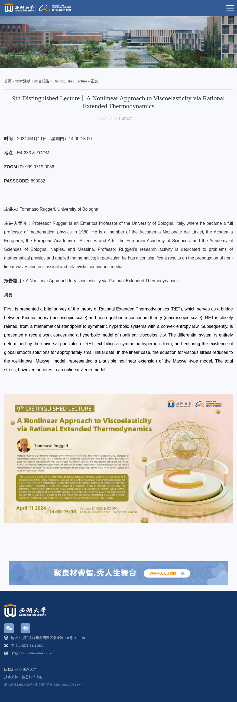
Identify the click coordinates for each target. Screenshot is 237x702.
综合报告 (42, 81)
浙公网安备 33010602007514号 (58, 684)
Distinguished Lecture (70, 81)
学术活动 (23, 81)
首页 (8, 81)
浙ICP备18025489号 (19, 684)
